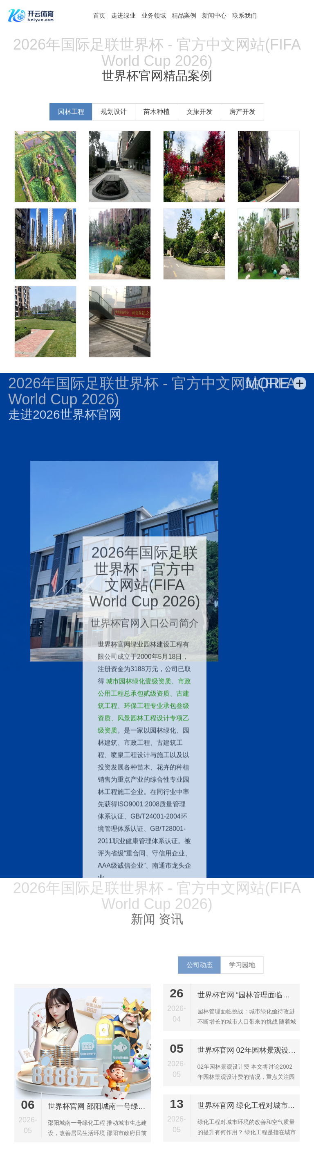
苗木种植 (161, 111)
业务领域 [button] (153, 15)
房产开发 (246, 111)
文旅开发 (204, 111)
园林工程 (75, 111)
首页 (99, 15)
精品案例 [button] (184, 15)
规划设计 (118, 111)
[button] (99, 15)
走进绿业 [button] (123, 15)
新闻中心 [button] (214, 15)
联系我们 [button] (244, 15)
